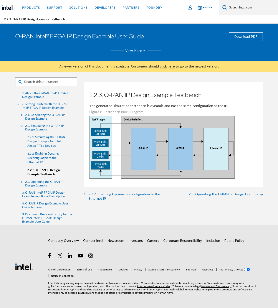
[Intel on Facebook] (49, 256)
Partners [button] (131, 8)
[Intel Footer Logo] (24, 266)
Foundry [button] (154, 8)
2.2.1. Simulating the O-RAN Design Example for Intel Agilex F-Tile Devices (46, 141)
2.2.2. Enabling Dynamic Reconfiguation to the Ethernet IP (43, 158)
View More (135, 51)
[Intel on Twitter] (60, 256)
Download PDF (245, 37)
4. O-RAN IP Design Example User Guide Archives (45, 205)
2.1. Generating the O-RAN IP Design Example (45, 116)
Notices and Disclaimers (215, 286)
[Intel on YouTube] (80, 256)
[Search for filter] (46, 81)
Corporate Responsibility (182, 241)
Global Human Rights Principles (194, 289)
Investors (136, 241)
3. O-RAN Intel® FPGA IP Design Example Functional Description (43, 194)
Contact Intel (93, 241)
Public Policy (234, 241)
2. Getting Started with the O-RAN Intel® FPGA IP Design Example (45, 106)
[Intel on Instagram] (91, 256)
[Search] (224, 7)
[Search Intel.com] (252, 8)
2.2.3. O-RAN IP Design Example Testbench (43, 172)
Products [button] (31, 8)
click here (167, 66)
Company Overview (63, 241)
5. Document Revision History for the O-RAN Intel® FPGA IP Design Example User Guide (47, 218)
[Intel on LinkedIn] (70, 256)
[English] (205, 7)
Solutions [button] (78, 8)
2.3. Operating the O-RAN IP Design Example (44, 183)
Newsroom (116, 241)
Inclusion (213, 241)
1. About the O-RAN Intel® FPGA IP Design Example (45, 95)
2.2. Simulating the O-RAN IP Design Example (44, 127)
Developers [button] (105, 8)
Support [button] (54, 8)
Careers (153, 241)
